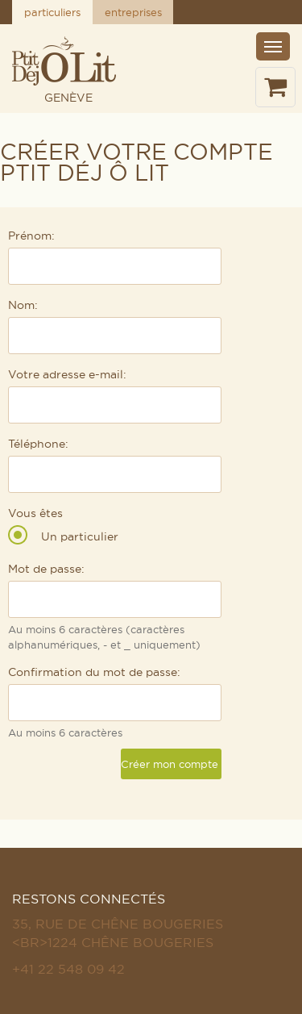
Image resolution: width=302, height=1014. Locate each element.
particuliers (52, 12)
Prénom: (31, 235)
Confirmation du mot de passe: (94, 672)
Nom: (23, 305)
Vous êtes (35, 513)
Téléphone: (38, 443)
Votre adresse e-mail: (67, 374)
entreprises (133, 12)
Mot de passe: (46, 568)
